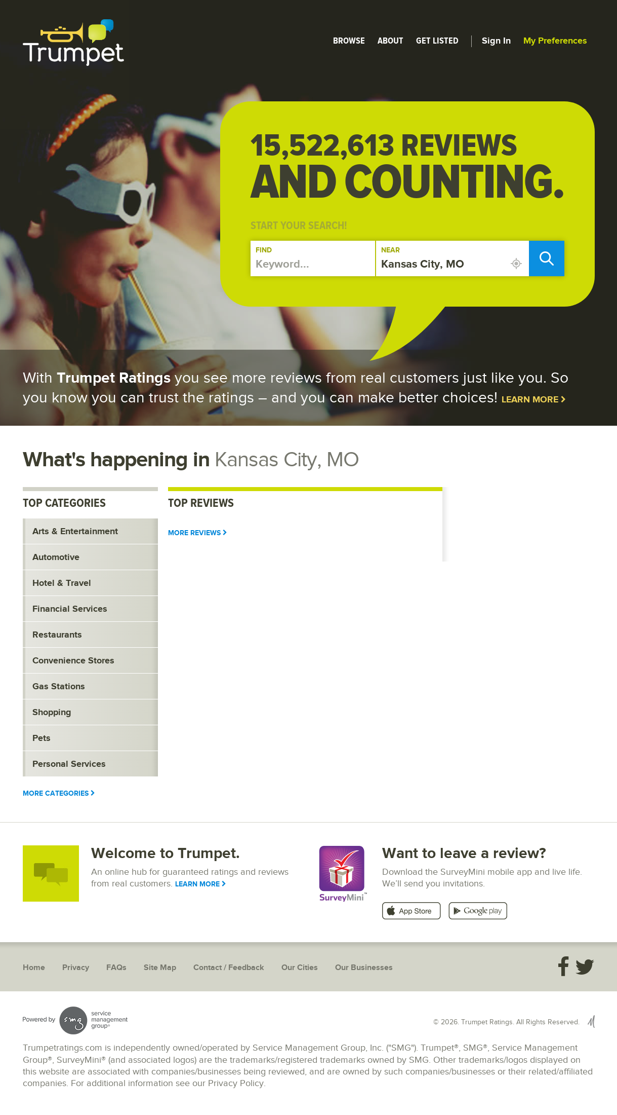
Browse (349, 40)
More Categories (59, 793)
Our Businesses (364, 968)
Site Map (160, 968)
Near (390, 250)
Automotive (55, 557)
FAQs (116, 968)
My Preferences (555, 41)
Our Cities (299, 968)
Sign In (496, 41)
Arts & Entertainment (75, 531)
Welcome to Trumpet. (165, 853)
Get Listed (437, 40)
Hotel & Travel (61, 583)
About (390, 40)
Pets (41, 738)
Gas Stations (58, 686)
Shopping (51, 712)
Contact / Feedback (228, 968)
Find (264, 250)
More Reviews (197, 533)
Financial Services (69, 609)
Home (34, 968)
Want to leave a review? (464, 853)
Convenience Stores (73, 660)
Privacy (75, 968)
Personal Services (69, 764)
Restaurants (57, 635)
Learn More (534, 399)
